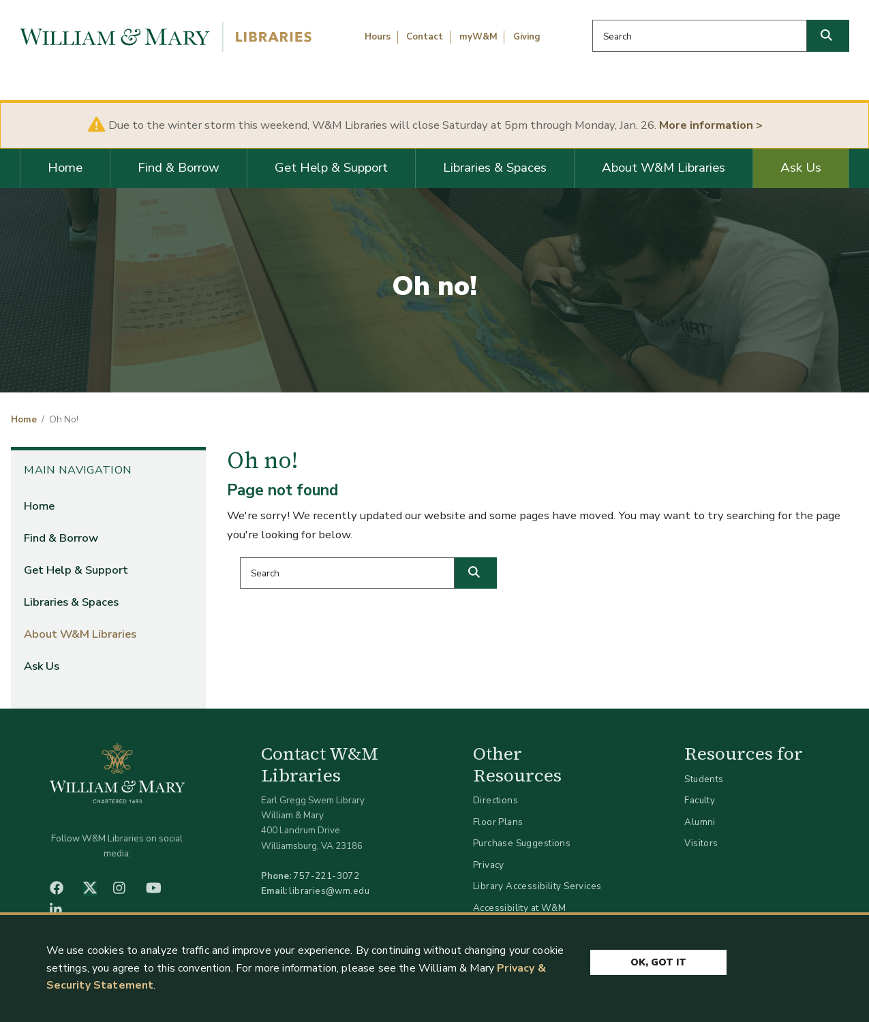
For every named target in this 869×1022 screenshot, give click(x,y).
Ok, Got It (658, 962)
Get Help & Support (331, 167)
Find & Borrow (178, 167)
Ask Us (800, 167)
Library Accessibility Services (537, 886)
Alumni (700, 822)
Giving (526, 37)
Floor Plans (498, 822)
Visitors (701, 843)
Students (703, 779)
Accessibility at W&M (519, 907)
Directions (495, 800)
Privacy (488, 864)
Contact (424, 37)
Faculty (699, 800)
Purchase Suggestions (521, 843)
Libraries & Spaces (495, 167)
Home (65, 167)
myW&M (478, 37)
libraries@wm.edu (329, 890)
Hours (378, 37)
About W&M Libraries (663, 167)
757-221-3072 (326, 875)
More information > (711, 125)
